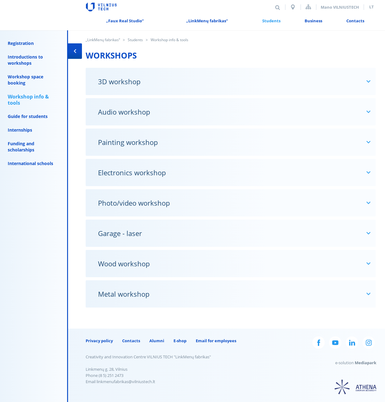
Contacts (131, 340)
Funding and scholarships (21, 147)
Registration (21, 43)
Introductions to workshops (25, 60)
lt (371, 7)
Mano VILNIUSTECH (340, 7)
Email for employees (216, 340)
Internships (20, 130)
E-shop (179, 340)
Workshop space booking (25, 80)
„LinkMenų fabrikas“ (103, 39)
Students (135, 39)
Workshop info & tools (28, 99)
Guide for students (28, 116)
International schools (30, 163)
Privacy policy (99, 340)
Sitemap (308, 7)
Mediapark (365, 362)
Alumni (156, 340)
